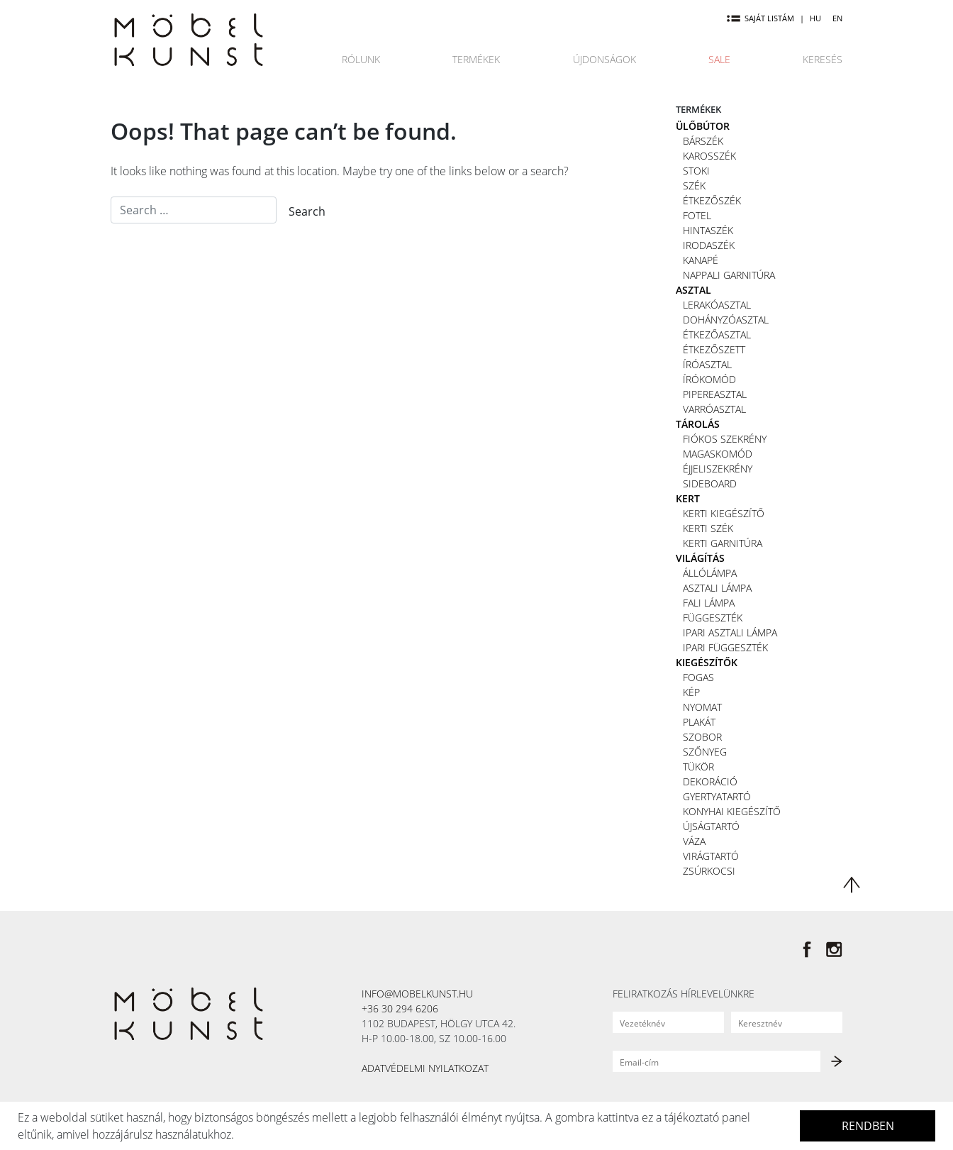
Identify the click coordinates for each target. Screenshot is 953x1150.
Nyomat (702, 707)
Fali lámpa (709, 602)
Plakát (699, 722)
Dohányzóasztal (726, 319)
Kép (691, 692)
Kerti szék (708, 528)
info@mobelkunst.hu (417, 993)
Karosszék (709, 155)
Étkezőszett (714, 349)
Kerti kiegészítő (723, 513)
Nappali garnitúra (729, 275)
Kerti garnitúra (722, 543)
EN (837, 18)
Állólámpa (710, 573)
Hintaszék (708, 230)
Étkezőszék (712, 200)
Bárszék (703, 141)
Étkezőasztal (717, 334)
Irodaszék (709, 245)
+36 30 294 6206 (400, 1008)
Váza (694, 841)
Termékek (476, 59)
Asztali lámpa (717, 588)
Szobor (702, 736)
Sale (719, 59)
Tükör (698, 766)
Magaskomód (717, 453)
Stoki (696, 170)
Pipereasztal (715, 394)
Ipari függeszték (725, 647)
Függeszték (712, 617)
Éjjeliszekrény (717, 468)
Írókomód (709, 379)
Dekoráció (710, 781)
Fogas (698, 677)
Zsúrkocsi (709, 871)
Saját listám (760, 18)
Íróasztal (707, 364)
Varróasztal (714, 409)
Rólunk (361, 59)
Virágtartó (711, 856)
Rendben (868, 1126)
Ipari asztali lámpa (730, 632)
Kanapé (700, 260)
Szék (694, 185)
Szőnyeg (705, 751)
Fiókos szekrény (725, 439)
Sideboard (710, 483)
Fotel (697, 215)
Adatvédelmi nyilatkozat (425, 1068)
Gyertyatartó (717, 796)
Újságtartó (711, 826)
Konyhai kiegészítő (732, 811)
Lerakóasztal (717, 304)
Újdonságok (604, 59)
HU (815, 18)
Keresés (822, 59)
